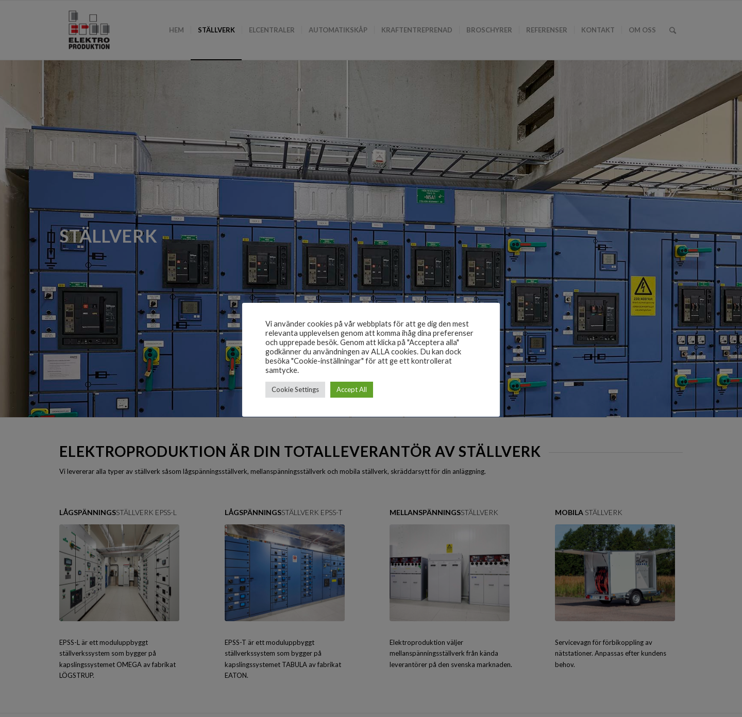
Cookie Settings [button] (295, 389)
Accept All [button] (351, 389)
